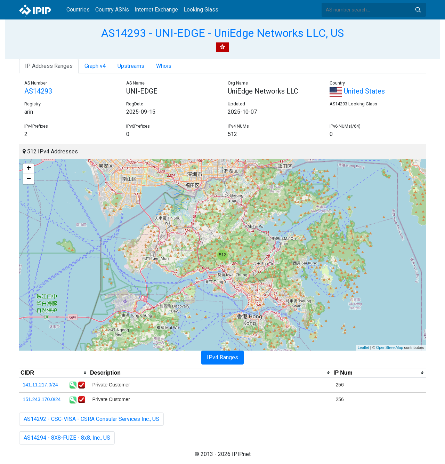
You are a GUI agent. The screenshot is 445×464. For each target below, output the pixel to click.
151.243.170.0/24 (42, 399)
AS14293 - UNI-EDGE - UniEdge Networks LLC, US (222, 33)
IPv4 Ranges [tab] (222, 357)
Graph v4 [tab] (95, 66)
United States (357, 91)
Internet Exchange (156, 9)
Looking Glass (201, 9)
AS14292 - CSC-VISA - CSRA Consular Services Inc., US (91, 419)
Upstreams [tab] (131, 66)
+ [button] (28, 168)
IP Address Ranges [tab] (49, 66)
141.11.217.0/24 (40, 384)
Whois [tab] (163, 66)
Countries (78, 9)
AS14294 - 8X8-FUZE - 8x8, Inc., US (67, 437)
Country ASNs (112, 9)
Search (418, 10)
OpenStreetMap (389, 347)
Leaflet (363, 347)
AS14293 (38, 91)
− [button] (28, 179)
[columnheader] (54, 373)
